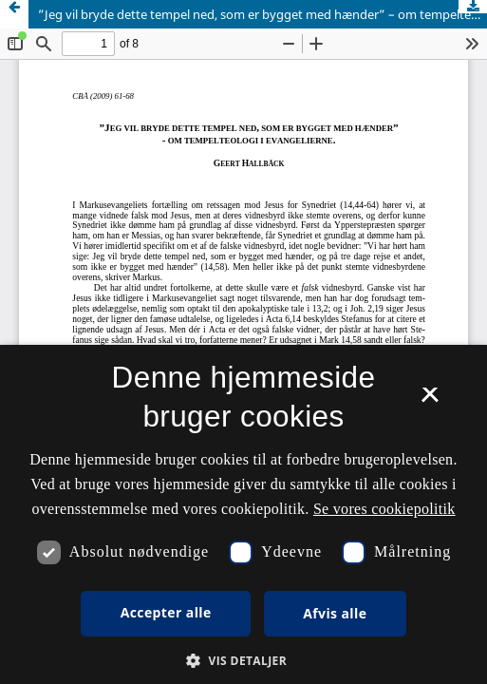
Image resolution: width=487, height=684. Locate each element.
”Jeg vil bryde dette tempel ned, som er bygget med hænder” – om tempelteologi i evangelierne (262, 14)
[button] (243, 661)
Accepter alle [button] (166, 612)
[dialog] (243, 514)
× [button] (429, 401)
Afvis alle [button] (334, 613)
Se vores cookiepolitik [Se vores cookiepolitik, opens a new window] (384, 509)
